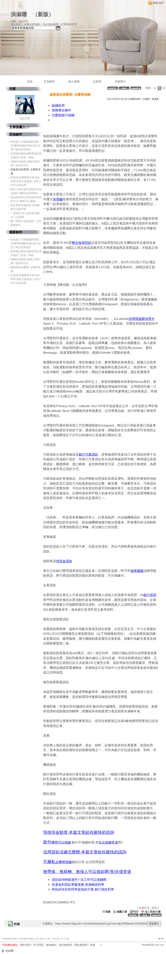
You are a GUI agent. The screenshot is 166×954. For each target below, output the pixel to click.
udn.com (159, 944)
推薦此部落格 (32, 24)
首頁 (30, 81)
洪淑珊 (19, 14)
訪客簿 (97, 81)
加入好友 (16, 24)
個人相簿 (74, 81)
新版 (43, 14)
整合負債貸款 (81, 242)
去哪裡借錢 (63, 862)
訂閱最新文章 (69, 24)
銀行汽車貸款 (88, 454)
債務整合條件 (61, 110)
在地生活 (144, 907)
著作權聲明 (65, 944)
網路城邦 (158, 3)
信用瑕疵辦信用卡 (142, 319)
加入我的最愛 (51, 24)
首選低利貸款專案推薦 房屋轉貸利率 (78, 884)
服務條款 (51, 944)
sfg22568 (24, 118)
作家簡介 (120, 81)
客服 (92, 944)
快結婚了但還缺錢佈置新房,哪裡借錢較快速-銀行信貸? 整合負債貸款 (26, 145)
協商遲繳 (136, 571)
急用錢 (58, 199)
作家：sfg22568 (19, 21)
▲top (161, 938)
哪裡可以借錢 (61, 842)
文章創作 (49, 81)
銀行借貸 (149, 595)
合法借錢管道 (108, 842)
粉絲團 (9, 950)
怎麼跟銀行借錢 (63, 115)
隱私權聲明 (81, 944)
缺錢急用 (58, 105)
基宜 (154, 907)
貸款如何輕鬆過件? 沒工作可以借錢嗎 (79, 879)
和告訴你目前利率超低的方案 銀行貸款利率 (83, 889)
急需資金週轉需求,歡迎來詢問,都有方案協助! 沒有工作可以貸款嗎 (26, 181)
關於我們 (25, 944)
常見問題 (38, 944)
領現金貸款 (64, 561)
